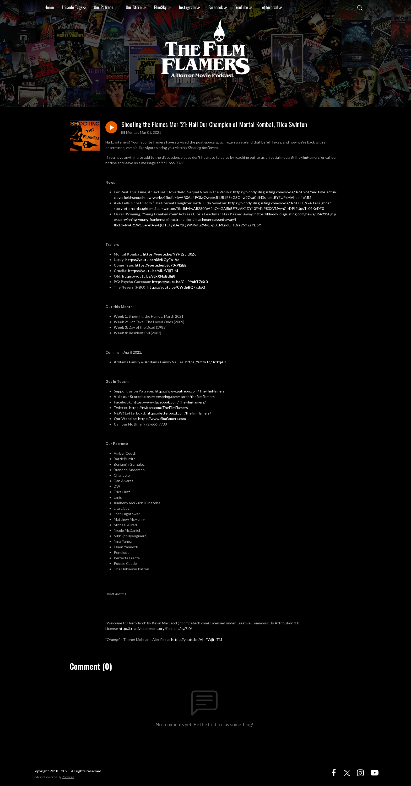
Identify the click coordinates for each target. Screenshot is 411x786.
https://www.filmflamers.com (162, 418)
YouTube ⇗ (243, 7)
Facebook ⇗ (217, 7)
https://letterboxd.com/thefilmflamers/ (179, 413)
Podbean (68, 777)
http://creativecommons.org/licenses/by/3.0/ (155, 628)
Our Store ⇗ (136, 7)
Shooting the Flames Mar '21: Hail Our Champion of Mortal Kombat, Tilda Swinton (214, 124)
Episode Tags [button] (72, 7)
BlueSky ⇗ (162, 7)
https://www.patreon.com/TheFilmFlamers (190, 391)
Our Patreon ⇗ (106, 7)
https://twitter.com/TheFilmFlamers (158, 407)
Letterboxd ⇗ (271, 7)
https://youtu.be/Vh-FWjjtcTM (196, 639)
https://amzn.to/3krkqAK (205, 362)
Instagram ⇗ (189, 7)
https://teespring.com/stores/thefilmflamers (178, 396)
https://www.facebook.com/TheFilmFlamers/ (169, 402)
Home (49, 7)
